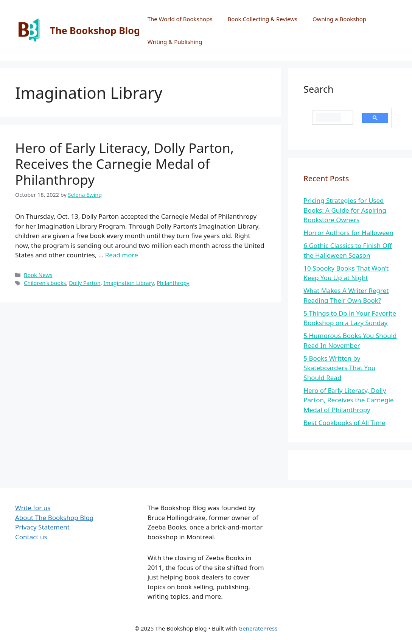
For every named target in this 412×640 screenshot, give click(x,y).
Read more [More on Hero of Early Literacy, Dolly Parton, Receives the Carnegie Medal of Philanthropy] (121, 255)
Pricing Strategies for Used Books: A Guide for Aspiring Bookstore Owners (344, 210)
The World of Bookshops (180, 19)
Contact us (31, 537)
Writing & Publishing (175, 41)
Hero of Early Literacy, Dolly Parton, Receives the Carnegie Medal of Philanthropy (124, 163)
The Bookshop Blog (95, 30)
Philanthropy (173, 283)
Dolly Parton (85, 283)
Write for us (32, 507)
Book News (38, 275)
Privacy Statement (42, 527)
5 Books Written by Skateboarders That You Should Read (339, 368)
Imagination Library (128, 283)
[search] (328, 117)
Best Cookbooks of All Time (344, 422)
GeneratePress (257, 628)
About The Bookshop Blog (54, 517)
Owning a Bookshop (339, 19)
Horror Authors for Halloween (348, 232)
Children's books (45, 283)
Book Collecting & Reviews (262, 19)
